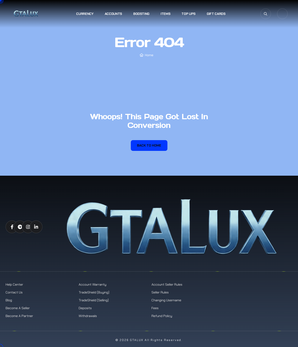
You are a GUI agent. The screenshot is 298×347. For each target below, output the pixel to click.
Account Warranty (92, 284)
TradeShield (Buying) (94, 292)
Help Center (14, 284)
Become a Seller (18, 308)
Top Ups (188, 14)
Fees (155, 308)
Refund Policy (161, 316)
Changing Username (166, 300)
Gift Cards (216, 14)
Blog (9, 300)
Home (149, 55)
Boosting (141, 14)
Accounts (113, 14)
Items (165, 14)
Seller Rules (160, 292)
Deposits (85, 308)
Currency (84, 14)
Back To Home (149, 145)
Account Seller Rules (166, 284)
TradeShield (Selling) (94, 300)
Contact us (14, 292)
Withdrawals (88, 316)
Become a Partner (19, 316)
